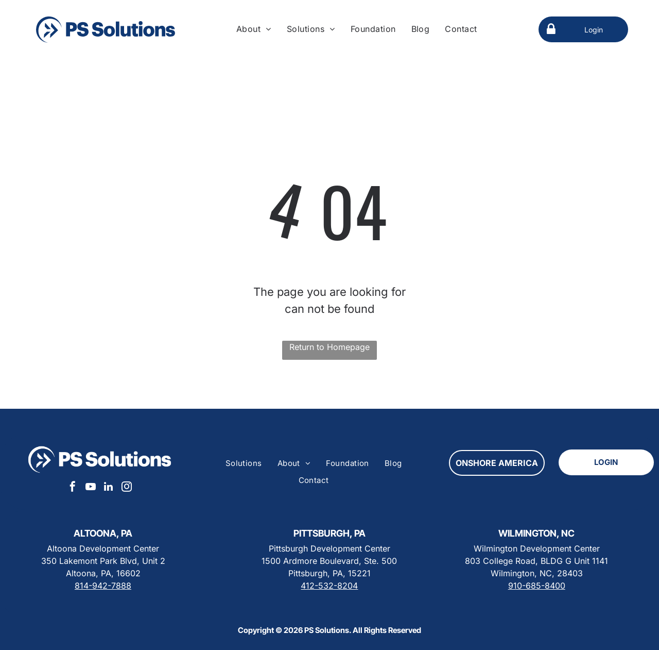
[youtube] (90, 488)
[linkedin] (108, 488)
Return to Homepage (329, 347)
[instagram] (126, 488)
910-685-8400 (536, 585)
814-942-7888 (103, 585)
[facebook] (72, 488)
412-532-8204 (329, 585)
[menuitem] (254, 29)
